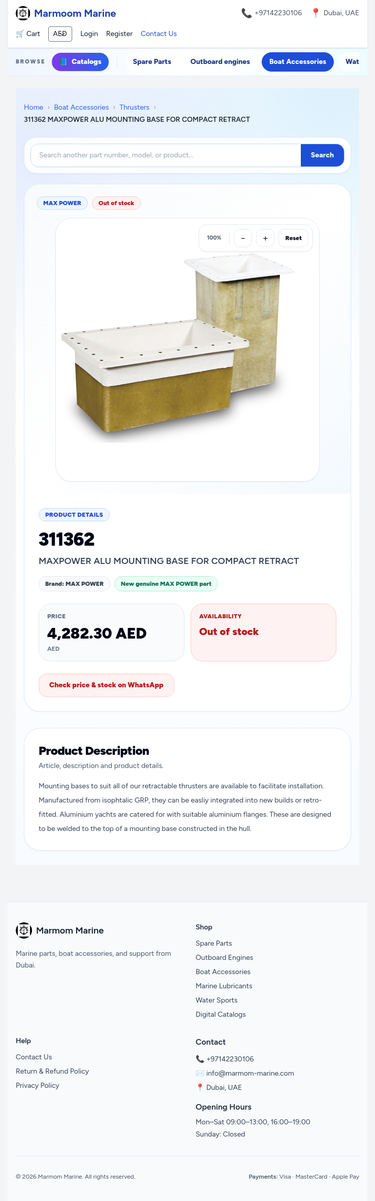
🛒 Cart (28, 33)
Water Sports (217, 1000)
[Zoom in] (265, 238)
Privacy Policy (37, 1085)
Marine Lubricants (224, 986)
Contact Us (159, 33)
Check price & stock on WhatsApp (106, 685)
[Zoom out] (243, 238)
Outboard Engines (224, 957)
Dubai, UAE (224, 1087)
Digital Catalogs (221, 1014)
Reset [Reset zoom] (293, 238)
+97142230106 (278, 13)
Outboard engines (220, 61)
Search (322, 155)
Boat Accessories (297, 61)
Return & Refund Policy (52, 1071)
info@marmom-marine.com (250, 1073)
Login (89, 33)
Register (119, 33)
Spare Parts (152, 61)
